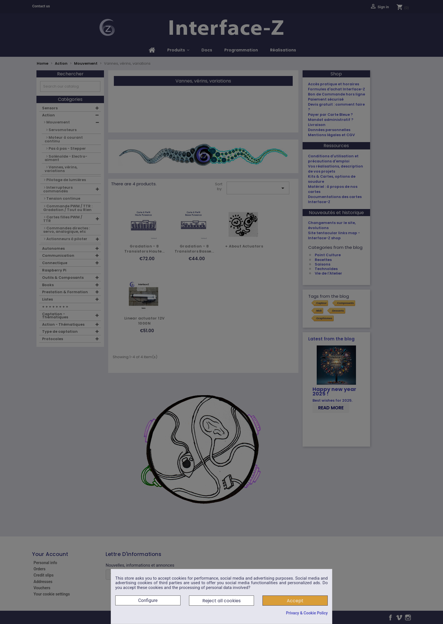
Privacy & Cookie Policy (307, 613)
